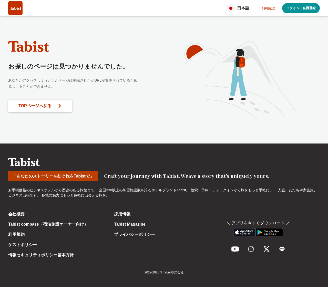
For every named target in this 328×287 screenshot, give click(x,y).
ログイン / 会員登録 (301, 8)
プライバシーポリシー (134, 234)
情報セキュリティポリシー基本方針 (41, 255)
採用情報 (122, 214)
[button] (239, 8)
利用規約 (16, 234)
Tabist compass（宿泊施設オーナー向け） (48, 224)
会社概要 (16, 214)
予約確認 (268, 8)
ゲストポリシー (22, 244)
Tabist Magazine (129, 224)
